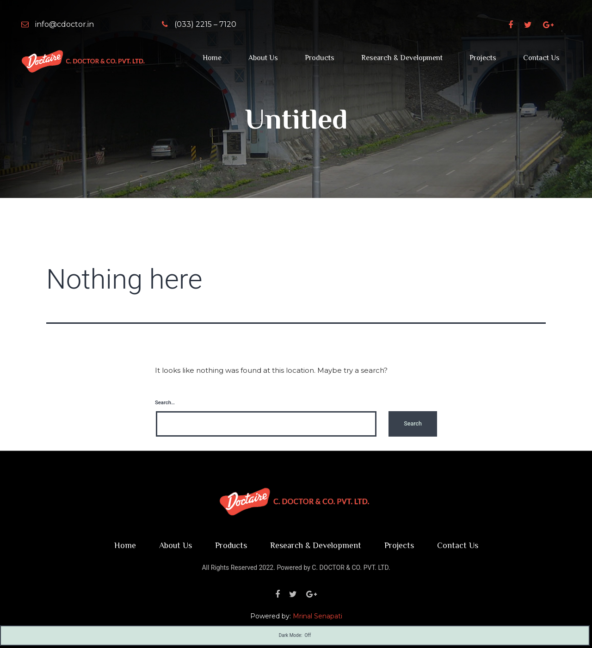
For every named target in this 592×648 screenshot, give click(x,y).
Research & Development (402, 58)
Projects (482, 58)
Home (212, 58)
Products (319, 58)
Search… (165, 403)
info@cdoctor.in (57, 24)
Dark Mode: (295, 635)
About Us (263, 58)
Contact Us (541, 58)
